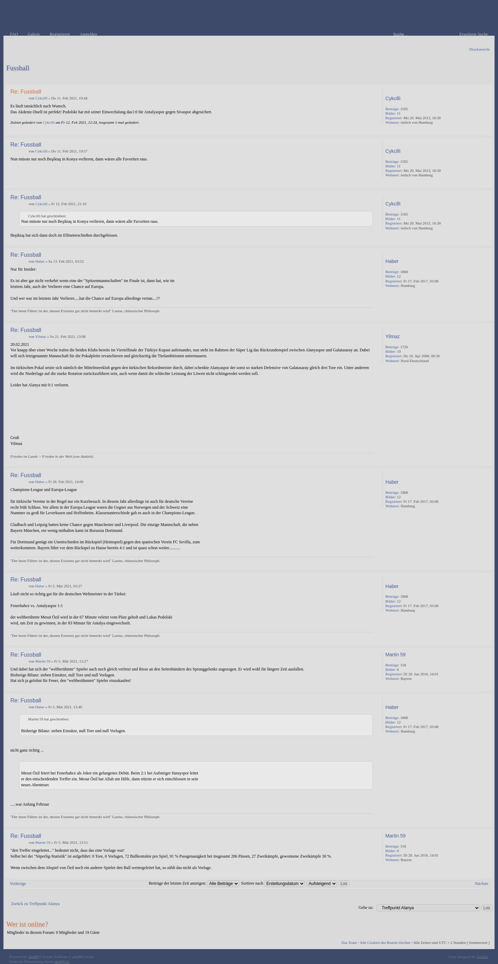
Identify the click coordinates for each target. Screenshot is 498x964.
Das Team (349, 942)
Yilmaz (40, 336)
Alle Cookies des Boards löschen (385, 942)
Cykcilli (41, 98)
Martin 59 (43, 661)
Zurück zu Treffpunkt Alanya (35, 903)
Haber (40, 261)
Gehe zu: (366, 907)
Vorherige (18, 883)
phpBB (33, 957)
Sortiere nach (273, 883)
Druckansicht (479, 49)
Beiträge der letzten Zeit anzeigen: (194, 883)
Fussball (17, 68)
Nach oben (486, 130)
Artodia (482, 957)
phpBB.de (61, 961)
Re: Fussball (25, 92)
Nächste (481, 883)
